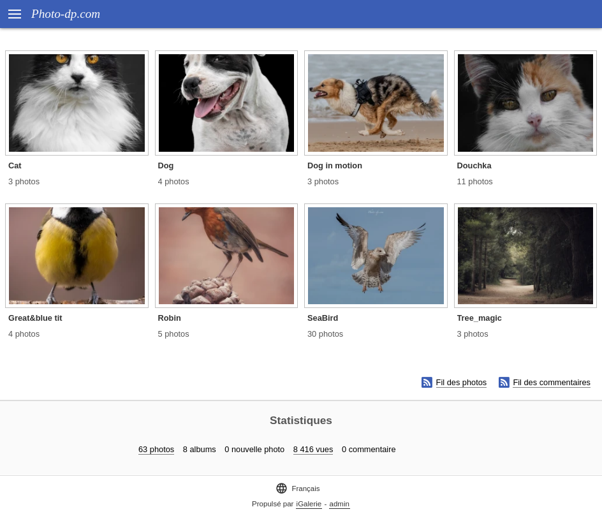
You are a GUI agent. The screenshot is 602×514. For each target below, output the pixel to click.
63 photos (156, 449)
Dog (166, 165)
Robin (169, 318)
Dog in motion (334, 165)
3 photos (24, 181)
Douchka (474, 165)
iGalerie (309, 504)
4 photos (173, 181)
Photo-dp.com (65, 13)
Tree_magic (479, 318)
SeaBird (322, 318)
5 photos (173, 334)
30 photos (325, 334)
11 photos (475, 181)
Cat (15, 165)
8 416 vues (313, 449)
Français (297, 488)
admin (339, 504)
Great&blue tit (35, 318)
